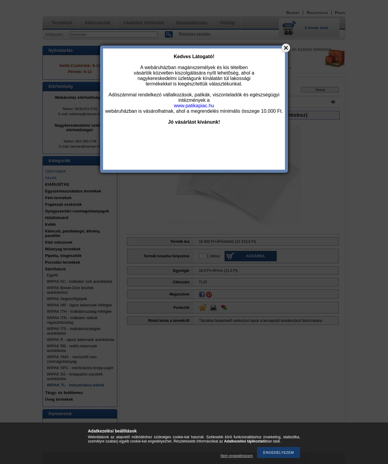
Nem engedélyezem (236, 456)
